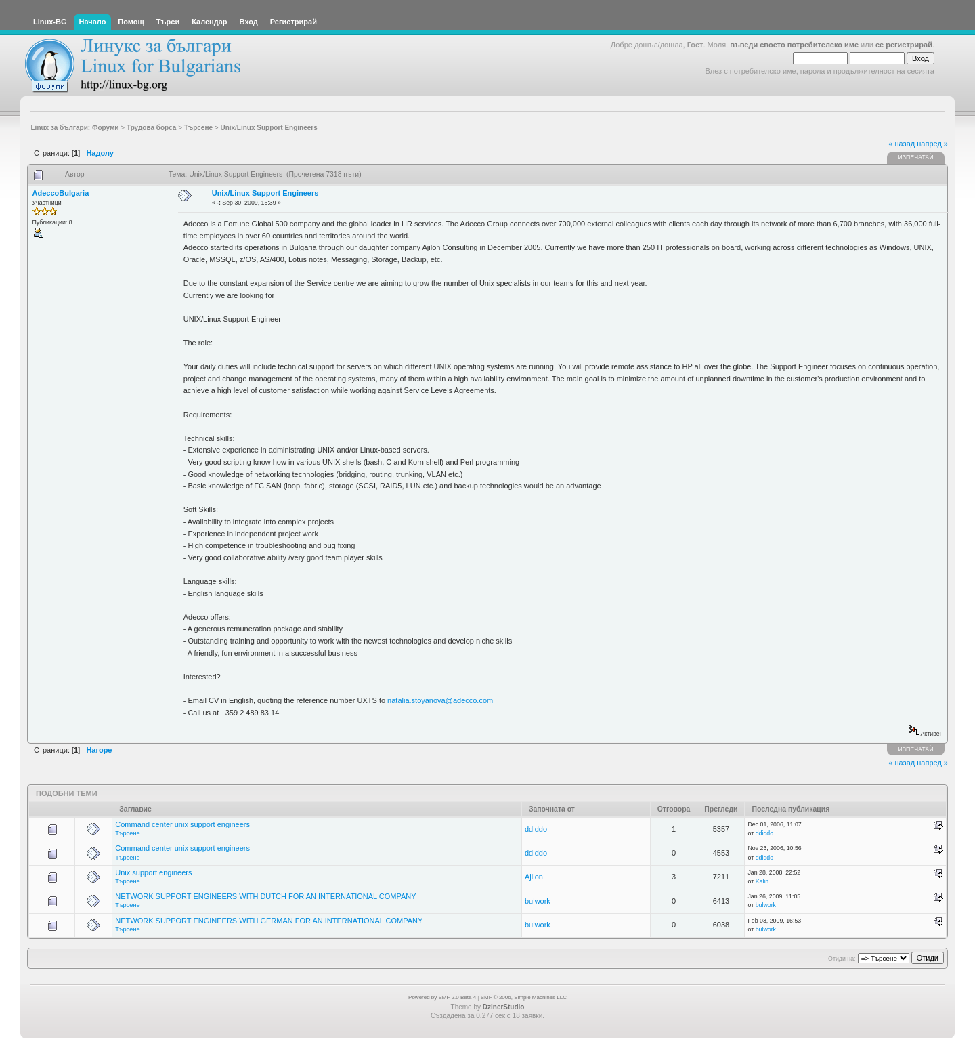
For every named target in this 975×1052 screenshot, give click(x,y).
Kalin (762, 881)
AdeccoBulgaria (60, 193)
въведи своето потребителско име (794, 45)
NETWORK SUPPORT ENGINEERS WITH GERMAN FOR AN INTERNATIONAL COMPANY (268, 921)
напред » (932, 144)
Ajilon (534, 876)
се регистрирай (903, 45)
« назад (901, 144)
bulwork (537, 901)
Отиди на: (841, 958)
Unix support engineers (153, 872)
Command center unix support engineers (182, 824)
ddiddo (536, 829)
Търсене (127, 833)
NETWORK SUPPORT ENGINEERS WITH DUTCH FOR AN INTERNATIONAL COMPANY (265, 896)
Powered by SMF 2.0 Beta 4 (442, 997)
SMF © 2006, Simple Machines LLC (524, 997)
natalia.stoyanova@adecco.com (440, 700)
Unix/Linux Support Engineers (265, 193)
